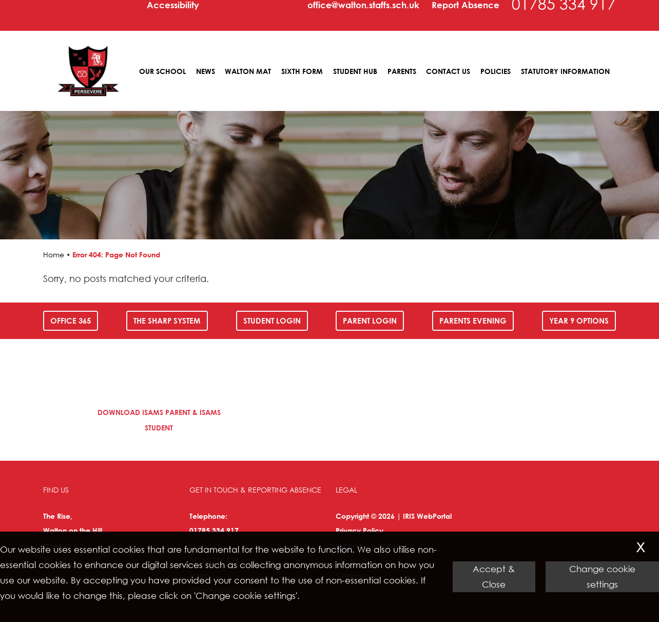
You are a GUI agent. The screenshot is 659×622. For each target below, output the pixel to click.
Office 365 (70, 320)
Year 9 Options (579, 320)
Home (53, 254)
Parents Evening (473, 320)
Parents (401, 71)
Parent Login (370, 320)
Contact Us (448, 71)
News (205, 71)
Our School (162, 71)
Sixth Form (302, 71)
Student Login (272, 320)
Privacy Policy (359, 530)
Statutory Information (565, 71)
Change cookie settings (602, 576)
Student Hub (355, 71)
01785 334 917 (214, 530)
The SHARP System (167, 320)
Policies (495, 71)
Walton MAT (248, 71)
